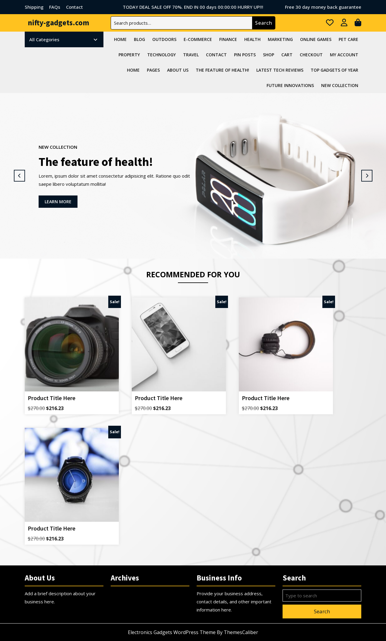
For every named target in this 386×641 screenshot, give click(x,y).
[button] (19, 176)
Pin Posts (245, 55)
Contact (74, 7)
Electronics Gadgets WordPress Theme (172, 632)
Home (120, 39)
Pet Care (348, 39)
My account (344, 55)
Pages (153, 70)
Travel (191, 55)
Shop (268, 55)
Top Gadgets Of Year (334, 70)
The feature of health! (222, 70)
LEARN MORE (61, 203)
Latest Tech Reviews (279, 70)
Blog (139, 39)
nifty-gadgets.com (58, 22)
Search (263, 23)
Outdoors (164, 39)
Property (129, 55)
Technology (161, 55)
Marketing (280, 39)
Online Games (315, 39)
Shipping (34, 7)
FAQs (54, 7)
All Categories (63, 39)
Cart (287, 55)
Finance (228, 39)
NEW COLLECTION (339, 85)
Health (252, 39)
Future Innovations (290, 85)
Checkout (311, 55)
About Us (177, 70)
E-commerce (198, 39)
